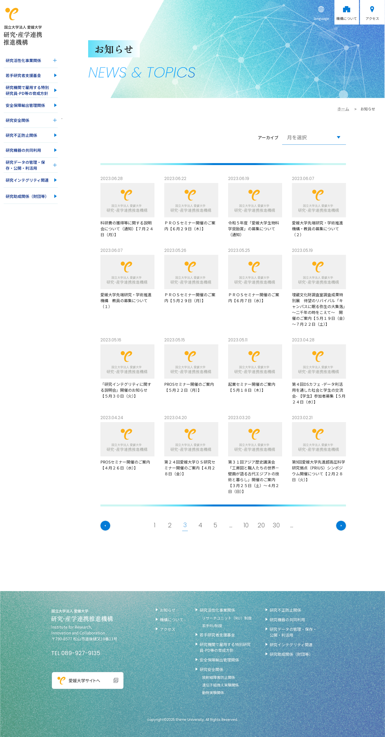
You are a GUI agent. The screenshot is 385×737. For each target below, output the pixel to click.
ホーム (343, 109)
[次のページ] (335, 525)
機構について (171, 619)
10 (246, 525)
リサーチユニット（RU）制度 (227, 618)
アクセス (167, 629)
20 (262, 525)
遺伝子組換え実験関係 (220, 684)
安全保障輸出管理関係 (25, 105)
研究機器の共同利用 (23, 150)
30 (277, 525)
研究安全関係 (17, 120)
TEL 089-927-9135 (75, 653)
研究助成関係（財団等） (27, 196)
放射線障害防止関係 (218, 677)
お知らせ (168, 610)
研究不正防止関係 (21, 135)
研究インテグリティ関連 (27, 180)
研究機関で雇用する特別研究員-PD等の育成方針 (27, 90)
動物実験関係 (213, 692)
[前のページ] (111, 525)
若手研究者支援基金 (23, 75)
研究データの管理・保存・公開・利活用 (25, 165)
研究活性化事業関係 (23, 60)
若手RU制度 (212, 625)
